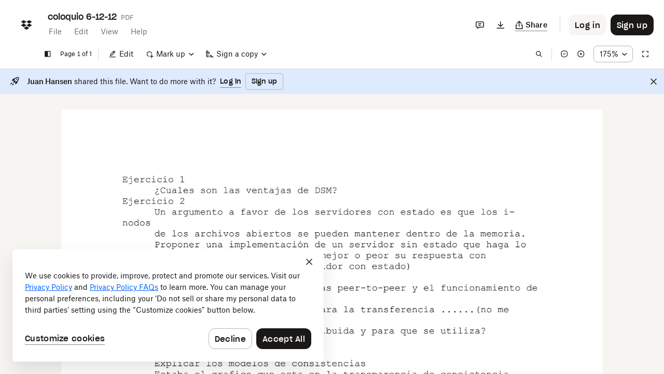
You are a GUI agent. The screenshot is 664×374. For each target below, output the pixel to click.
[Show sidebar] (47, 54)
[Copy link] (531, 25)
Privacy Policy (48, 287)
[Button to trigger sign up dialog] (632, 25)
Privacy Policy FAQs (124, 287)
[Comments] (479, 25)
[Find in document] (539, 54)
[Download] (500, 25)
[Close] (653, 81)
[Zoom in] (581, 54)
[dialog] (168, 305)
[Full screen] (645, 54)
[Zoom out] (564, 54)
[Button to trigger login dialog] (587, 25)
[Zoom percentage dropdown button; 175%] (613, 54)
